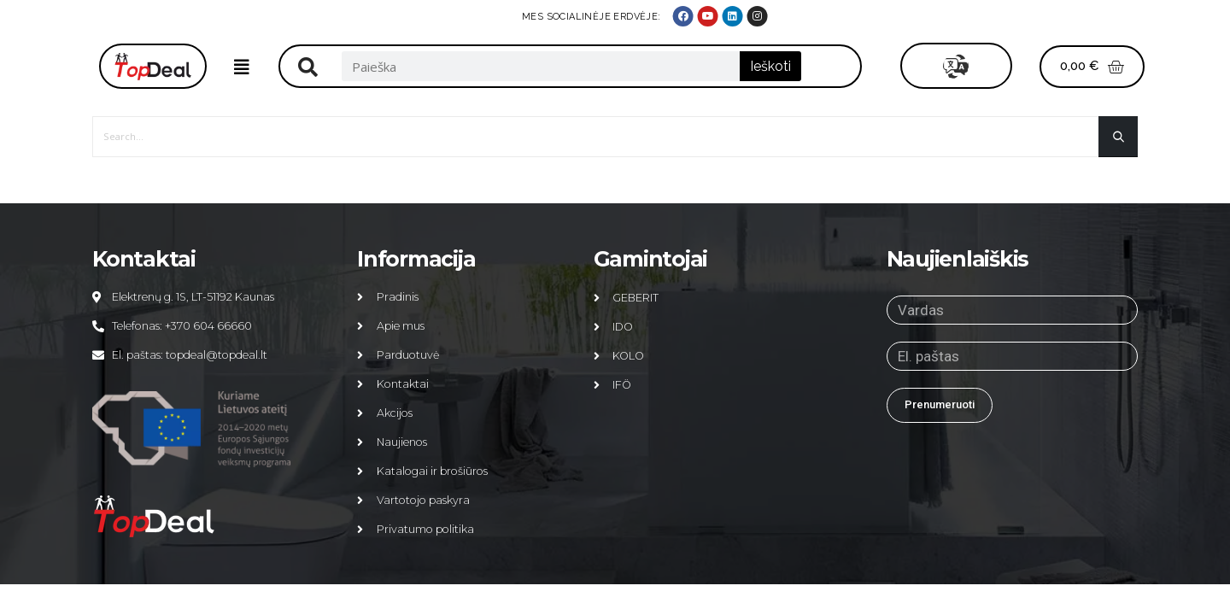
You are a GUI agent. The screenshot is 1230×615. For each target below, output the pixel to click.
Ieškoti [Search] (770, 66)
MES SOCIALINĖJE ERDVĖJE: (968, 16)
